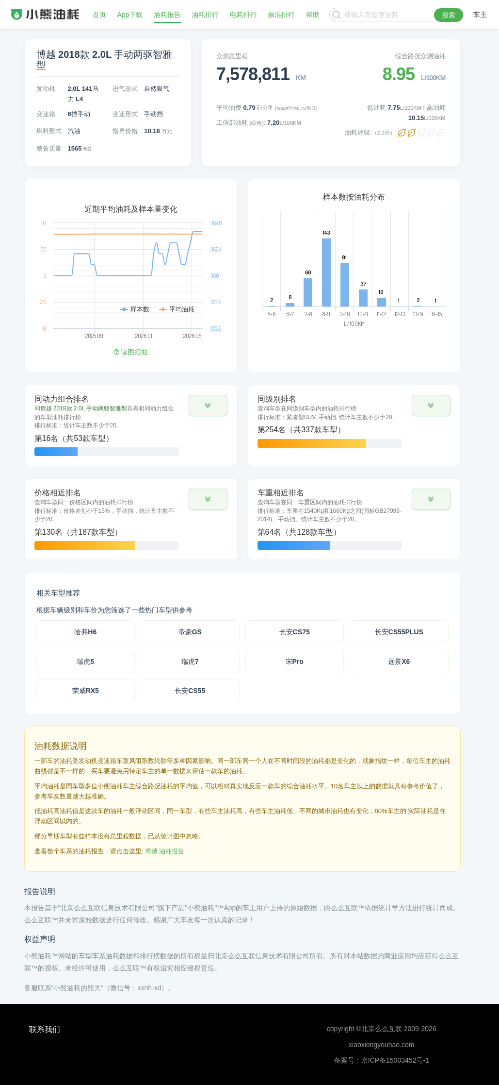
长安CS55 (190, 691)
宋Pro (295, 661)
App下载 (130, 14)
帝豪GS (190, 632)
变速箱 (45, 114)
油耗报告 (167, 14)
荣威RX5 (85, 691)
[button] (208, 405)
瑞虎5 (85, 661)
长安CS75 (294, 632)
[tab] (130, 425)
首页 (99, 14)
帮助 (313, 14)
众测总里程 (232, 56)
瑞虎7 (190, 661)
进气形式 (125, 88)
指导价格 (125, 131)
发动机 (45, 88)
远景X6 (399, 661)
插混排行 (281, 14)
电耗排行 (243, 14)
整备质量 (49, 148)
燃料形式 (49, 131)
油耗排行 (205, 14)
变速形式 (125, 114)
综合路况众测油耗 (420, 56)
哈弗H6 (85, 632)
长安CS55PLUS (399, 632)
